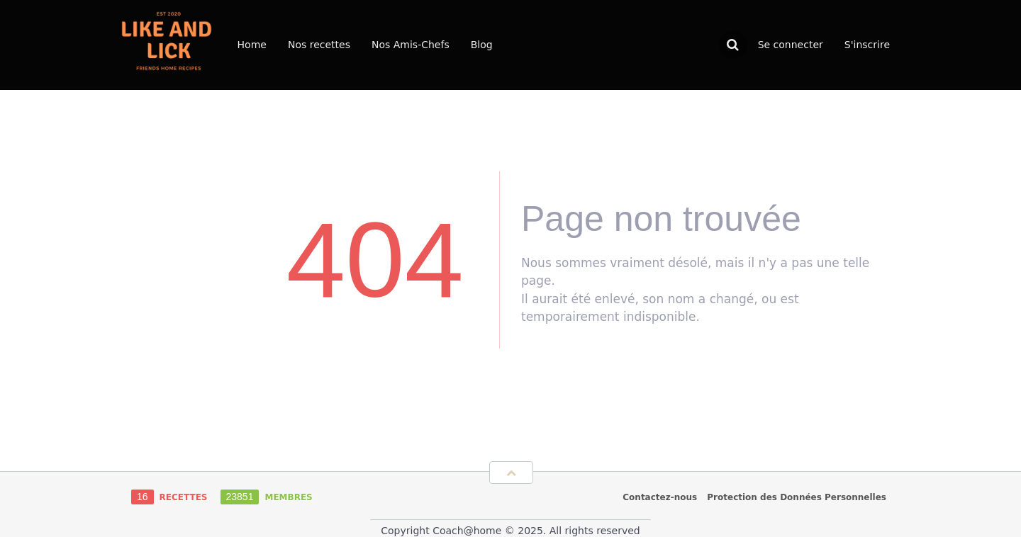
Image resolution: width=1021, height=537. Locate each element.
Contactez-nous (660, 497)
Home (252, 44)
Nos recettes (319, 44)
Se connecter (790, 44)
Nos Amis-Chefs (411, 44)
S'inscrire (867, 44)
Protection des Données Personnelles (796, 497)
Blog (482, 44)
